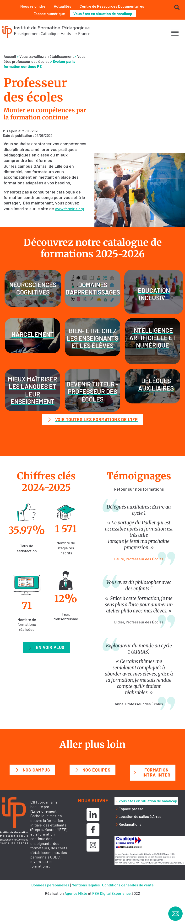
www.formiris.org (69, 208)
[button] (175, 32)
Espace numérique (49, 13)
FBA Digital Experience (111, 893)
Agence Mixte (76, 893)
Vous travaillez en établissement (46, 56)
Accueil (10, 56)
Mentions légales (85, 885)
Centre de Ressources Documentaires (112, 6)
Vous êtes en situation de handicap (102, 13)
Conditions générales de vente (128, 885)
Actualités (62, 6)
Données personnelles (50, 885)
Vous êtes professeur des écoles (45, 59)
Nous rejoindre (32, 6)
